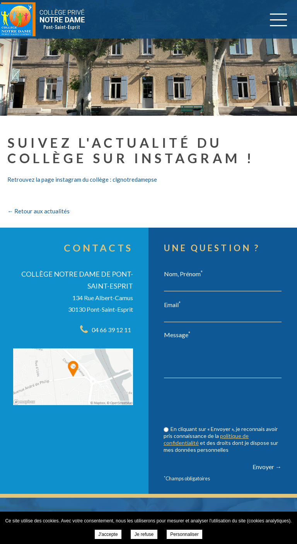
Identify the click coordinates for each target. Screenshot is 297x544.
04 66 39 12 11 (111, 329)
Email (172, 304)
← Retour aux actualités (38, 211)
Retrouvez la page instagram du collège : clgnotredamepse (82, 179)
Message (177, 334)
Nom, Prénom (183, 273)
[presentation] (223, 403)
